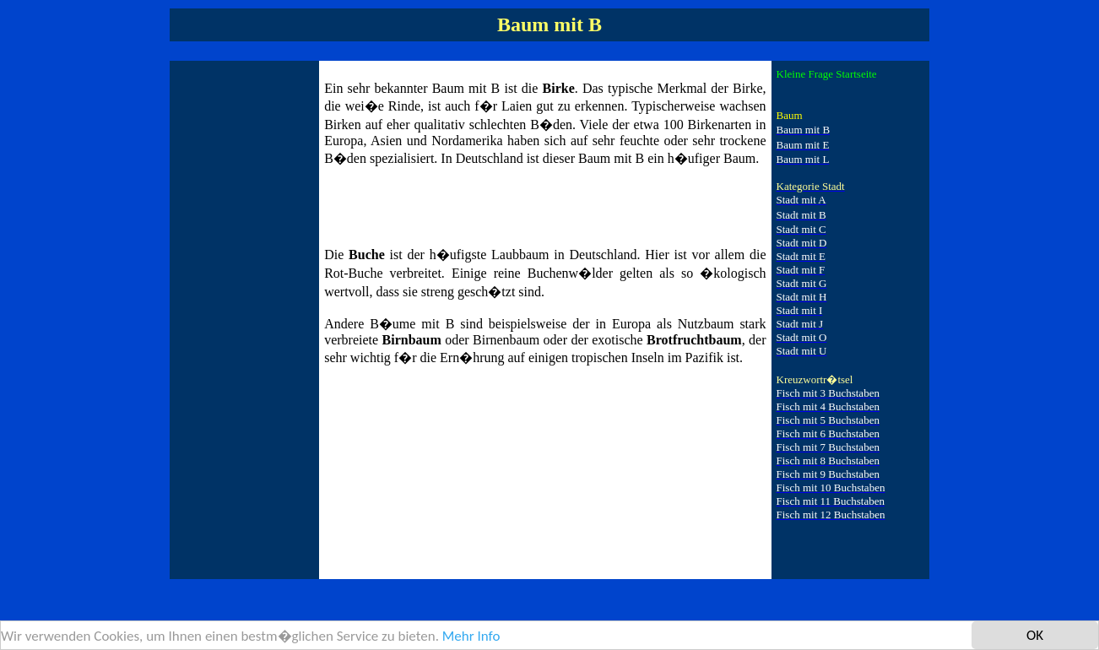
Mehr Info (471, 638)
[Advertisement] (242, 319)
